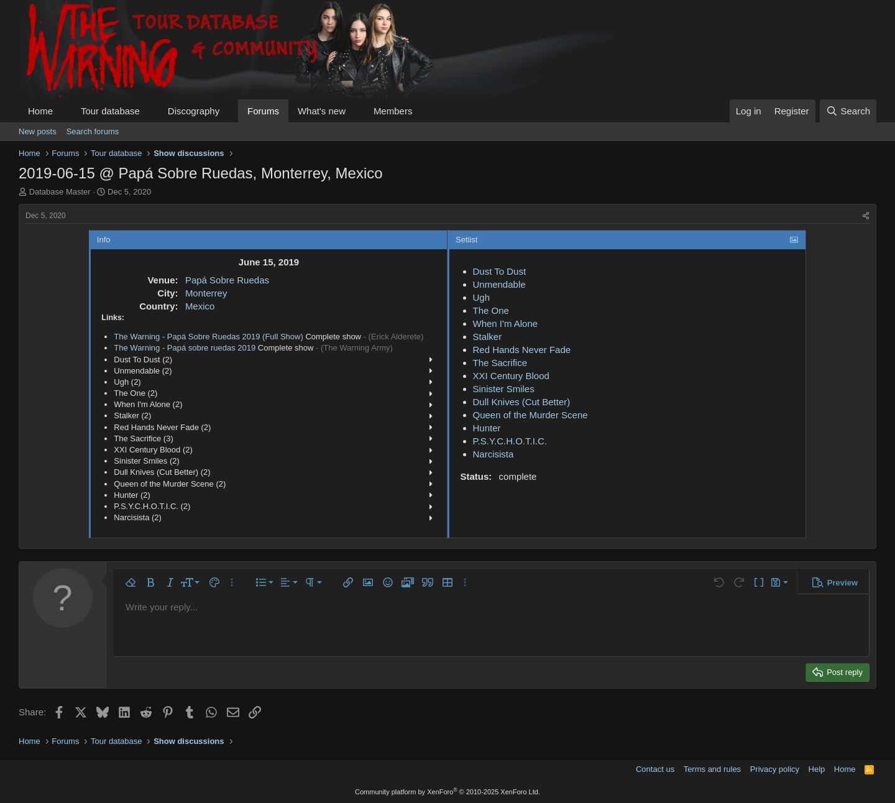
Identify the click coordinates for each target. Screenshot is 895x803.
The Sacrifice (500, 362)
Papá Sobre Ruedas (227, 280)
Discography (193, 111)
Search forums (93, 131)
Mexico (200, 306)
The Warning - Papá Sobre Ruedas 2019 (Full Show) (208, 336)
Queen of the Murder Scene (530, 415)
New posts (38, 131)
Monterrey (206, 293)
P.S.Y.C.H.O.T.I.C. (510, 441)
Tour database (110, 111)
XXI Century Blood (511, 375)
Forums (263, 111)
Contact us (655, 769)
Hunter (487, 428)
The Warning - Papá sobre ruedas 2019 (184, 347)
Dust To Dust (499, 271)
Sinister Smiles (504, 388)
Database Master (60, 191)
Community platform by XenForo (447, 792)
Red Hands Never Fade (522, 349)
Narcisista (493, 454)
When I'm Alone (505, 323)
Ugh (481, 297)
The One (491, 310)
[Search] (848, 110)
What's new (322, 111)
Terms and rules (712, 769)
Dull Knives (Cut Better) (522, 402)
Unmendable (499, 284)
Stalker (487, 336)
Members (393, 111)
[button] (62, 110)
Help (817, 769)
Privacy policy (774, 769)
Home (40, 111)
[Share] (866, 216)
